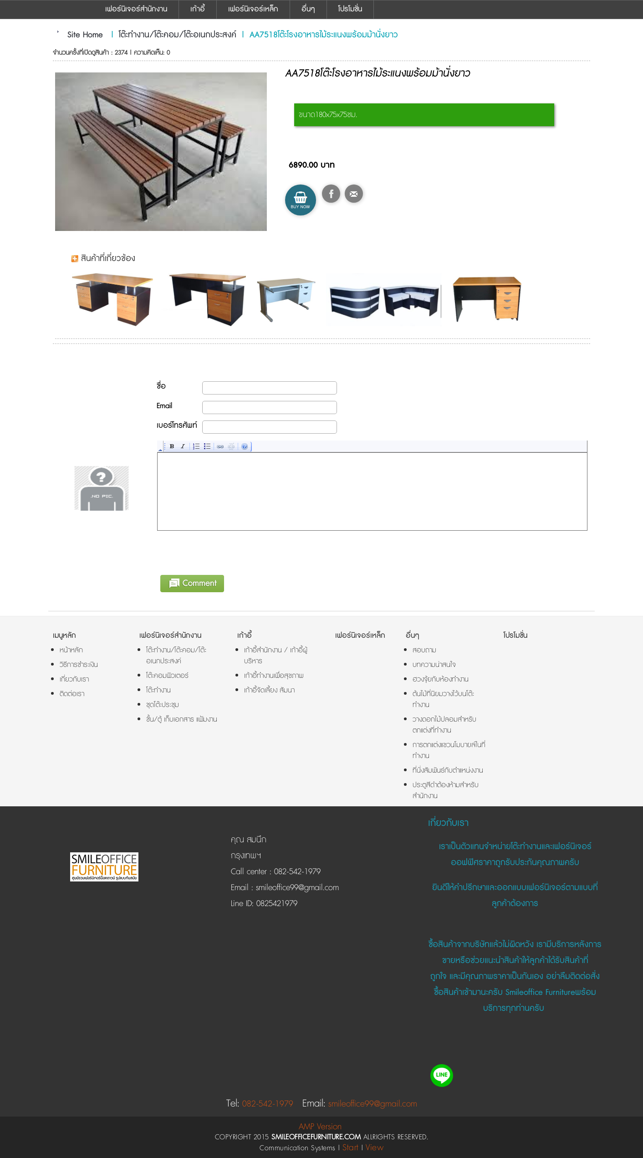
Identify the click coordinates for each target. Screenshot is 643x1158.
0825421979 (275, 904)
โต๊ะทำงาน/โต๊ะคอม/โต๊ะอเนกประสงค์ (177, 35)
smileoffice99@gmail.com (296, 888)
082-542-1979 (297, 872)
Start (350, 1148)
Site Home (85, 35)
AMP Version (320, 1127)
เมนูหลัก (64, 635)
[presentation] (227, 551)
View (374, 1148)
